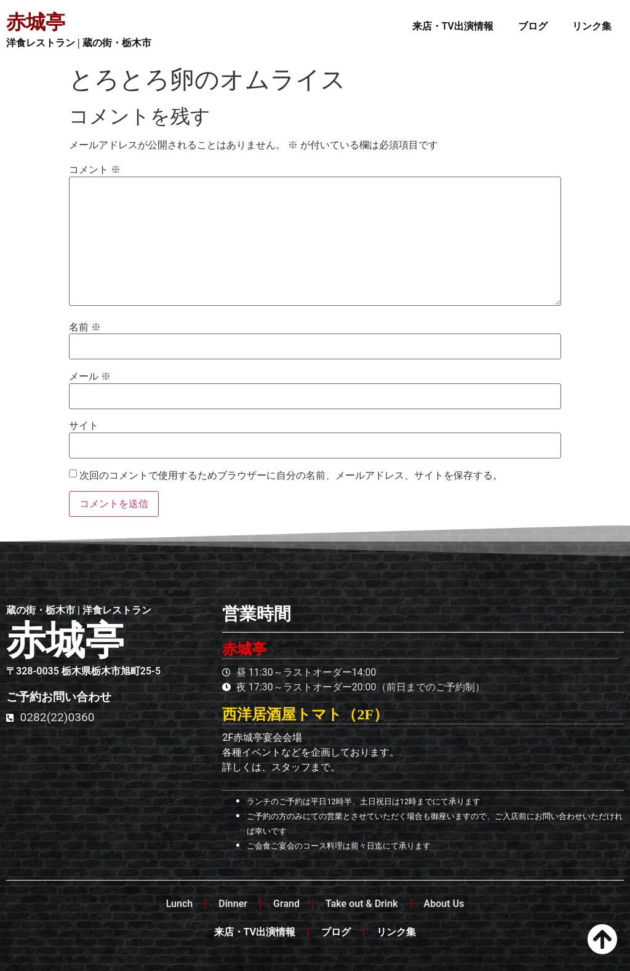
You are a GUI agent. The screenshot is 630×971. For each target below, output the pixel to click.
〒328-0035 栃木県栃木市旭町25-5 (83, 671)
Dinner (232, 903)
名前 (85, 327)
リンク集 (592, 26)
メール (90, 377)
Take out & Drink (361, 903)
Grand (286, 903)
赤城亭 (35, 22)
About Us (444, 903)
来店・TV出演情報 (452, 26)
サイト (83, 426)
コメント (95, 170)
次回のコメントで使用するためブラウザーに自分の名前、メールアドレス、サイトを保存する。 (291, 476)
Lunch (179, 903)
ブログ (533, 26)
